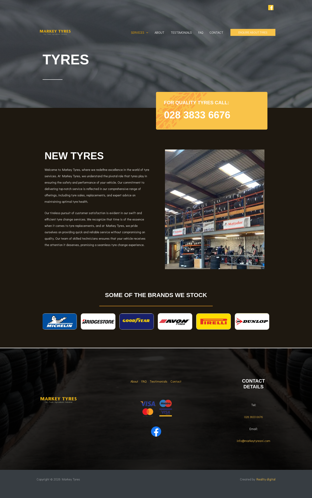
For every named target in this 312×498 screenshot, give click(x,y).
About (159, 32)
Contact (216, 32)
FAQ (200, 32)
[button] (146, 32)
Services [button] (139, 32)
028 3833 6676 (197, 115)
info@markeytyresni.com (253, 441)
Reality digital (265, 479)
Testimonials (181, 32)
